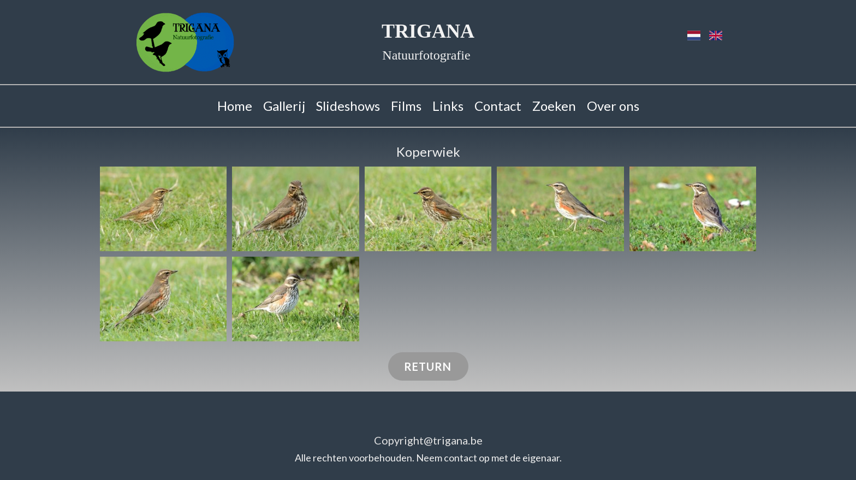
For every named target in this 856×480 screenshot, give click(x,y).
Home (234, 106)
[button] (163, 209)
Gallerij (284, 106)
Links (447, 106)
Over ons (613, 106)
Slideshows (348, 106)
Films (406, 106)
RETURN (427, 366)
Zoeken (554, 106)
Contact (497, 106)
